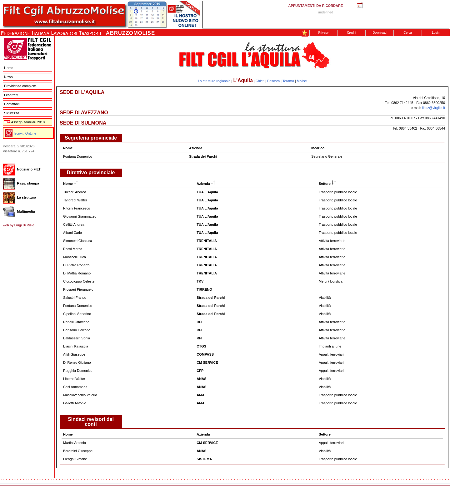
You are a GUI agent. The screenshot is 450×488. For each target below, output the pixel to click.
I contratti (11, 95)
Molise (302, 81)
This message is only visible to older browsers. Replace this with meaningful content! (325, 14)
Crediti (351, 32)
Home (8, 68)
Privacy (323, 32)
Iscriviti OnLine (25, 133)
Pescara (273, 81)
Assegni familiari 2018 (24, 122)
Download (379, 32)
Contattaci (12, 104)
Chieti (260, 81)
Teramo (288, 81)
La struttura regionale (214, 81)
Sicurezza (11, 113)
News (8, 77)
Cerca (407, 32)
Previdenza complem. (20, 86)
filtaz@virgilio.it (433, 108)
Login (435, 32)
